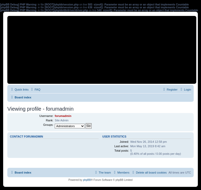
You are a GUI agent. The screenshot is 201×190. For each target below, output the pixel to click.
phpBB (87, 180)
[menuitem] (35, 89)
